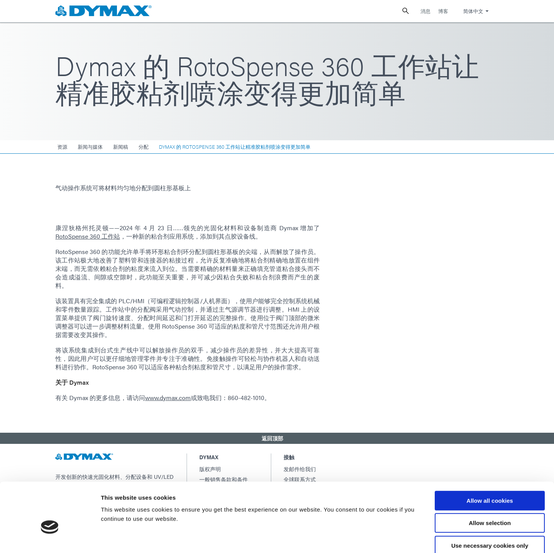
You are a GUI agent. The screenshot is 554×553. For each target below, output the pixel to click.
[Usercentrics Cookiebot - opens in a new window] (49, 538)
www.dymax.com (168, 397)
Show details (404, 538)
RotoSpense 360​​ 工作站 (87, 236)
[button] (277, 438)
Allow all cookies (490, 459)
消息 (426, 11)
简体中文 (473, 11)
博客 (443, 11)
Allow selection (490, 481)
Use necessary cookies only (489, 504)
